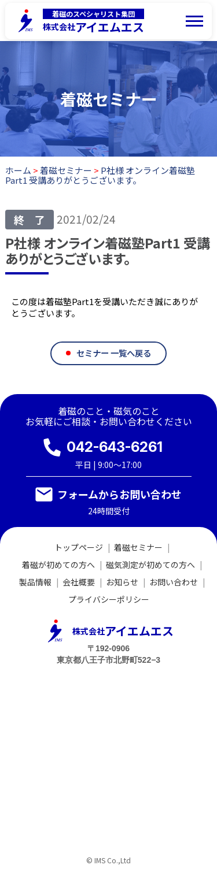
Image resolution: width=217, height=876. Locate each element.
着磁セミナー (138, 547)
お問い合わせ (173, 582)
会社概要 (78, 582)
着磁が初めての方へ (58, 564)
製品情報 (35, 582)
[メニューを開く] (194, 21)
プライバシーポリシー (108, 599)
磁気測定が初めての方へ (150, 564)
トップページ (78, 547)
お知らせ (122, 582)
